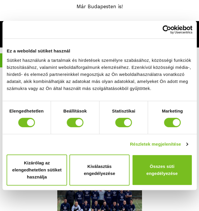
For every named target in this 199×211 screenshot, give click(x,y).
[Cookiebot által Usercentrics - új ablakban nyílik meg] (166, 29)
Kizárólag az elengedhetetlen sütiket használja (37, 169)
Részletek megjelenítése (155, 144)
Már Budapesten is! (100, 6)
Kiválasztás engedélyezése (99, 170)
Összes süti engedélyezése (162, 170)
